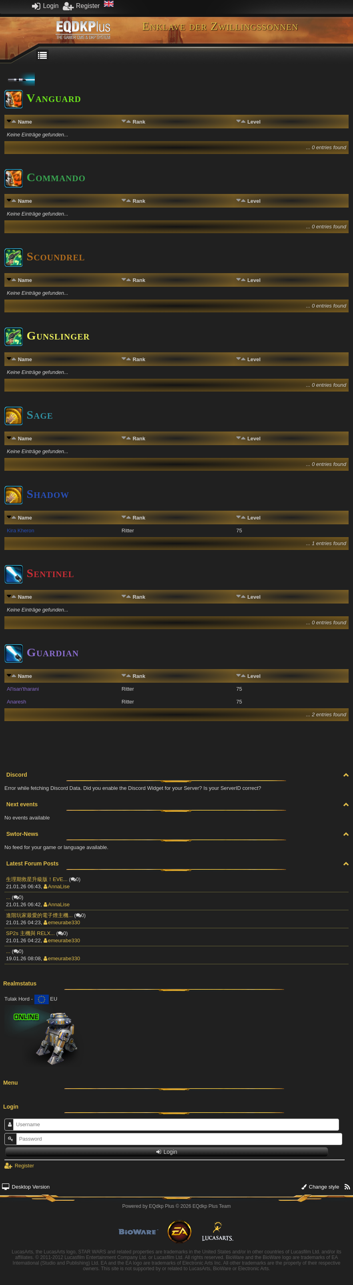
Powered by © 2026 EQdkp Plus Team (176, 1206)
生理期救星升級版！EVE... (37, 879)
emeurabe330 (62, 922)
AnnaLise (57, 886)
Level (254, 122)
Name (25, 122)
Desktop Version (26, 1187)
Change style (320, 1187)
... (8, 897)
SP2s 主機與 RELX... (30, 933)
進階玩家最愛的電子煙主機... (39, 915)
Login (45, 5)
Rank (139, 122)
